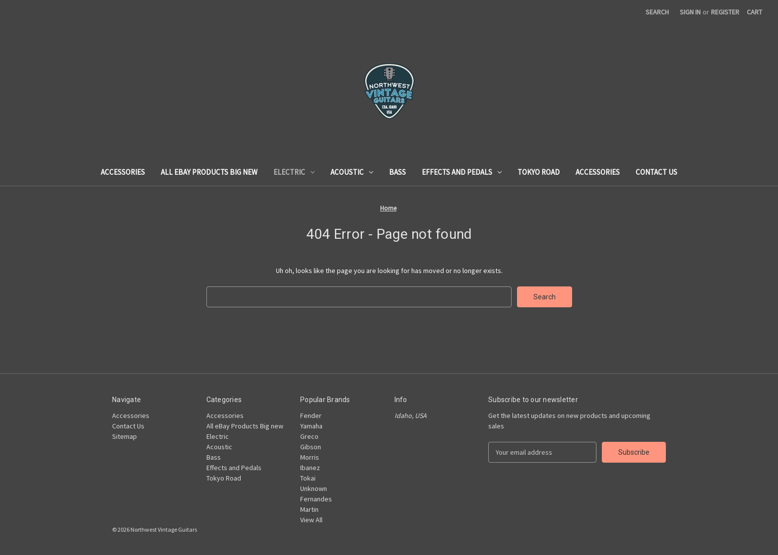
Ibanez (310, 467)
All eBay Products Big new (209, 172)
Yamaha (311, 425)
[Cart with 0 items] (754, 12)
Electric (294, 172)
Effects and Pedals (462, 172)
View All (311, 519)
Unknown (313, 488)
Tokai (308, 478)
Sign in (690, 11)
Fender (311, 415)
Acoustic (351, 172)
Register (725, 11)
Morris (309, 457)
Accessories (123, 172)
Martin (309, 509)
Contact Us (656, 172)
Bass (397, 172)
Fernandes (316, 498)
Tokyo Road (539, 172)
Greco (309, 436)
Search (657, 11)
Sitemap (124, 436)
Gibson (310, 446)
